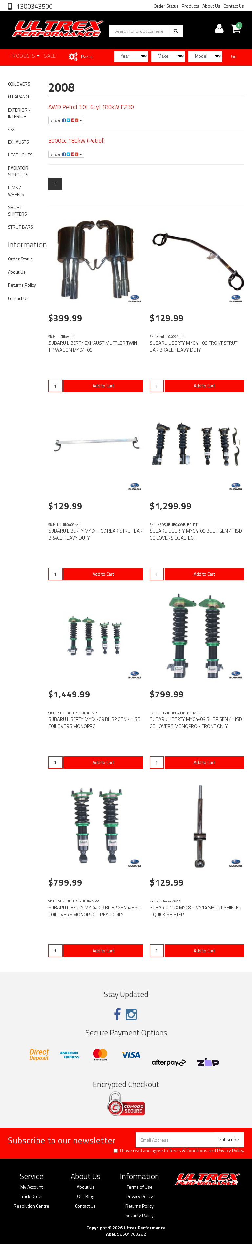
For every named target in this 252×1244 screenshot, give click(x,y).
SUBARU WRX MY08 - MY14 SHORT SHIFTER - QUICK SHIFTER (196, 911)
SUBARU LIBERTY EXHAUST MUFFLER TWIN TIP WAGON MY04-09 (92, 346)
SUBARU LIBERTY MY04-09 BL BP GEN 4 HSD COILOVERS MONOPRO (94, 722)
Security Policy (139, 1215)
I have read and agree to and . (179, 1150)
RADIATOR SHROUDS (18, 171)
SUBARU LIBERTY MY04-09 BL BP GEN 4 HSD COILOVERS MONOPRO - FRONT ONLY (196, 722)
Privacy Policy (230, 1150)
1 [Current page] (55, 183)
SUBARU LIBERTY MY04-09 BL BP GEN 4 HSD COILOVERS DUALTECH (196, 534)
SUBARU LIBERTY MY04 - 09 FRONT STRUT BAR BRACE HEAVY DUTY (193, 346)
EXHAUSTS (18, 141)
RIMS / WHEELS (16, 190)
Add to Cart (103, 385)
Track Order (31, 1196)
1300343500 (33, 6)
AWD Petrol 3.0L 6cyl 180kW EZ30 (91, 106)
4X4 (12, 129)
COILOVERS (19, 83)
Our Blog (85, 1196)
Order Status (166, 5)
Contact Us (233, 5)
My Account (31, 1187)
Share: (66, 120)
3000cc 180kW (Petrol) (76, 140)
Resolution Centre (31, 1206)
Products (190, 5)
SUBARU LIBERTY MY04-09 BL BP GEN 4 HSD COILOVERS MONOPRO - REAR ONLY (94, 911)
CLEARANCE (19, 96)
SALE (50, 56)
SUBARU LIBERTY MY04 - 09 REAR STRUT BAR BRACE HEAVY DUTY (95, 534)
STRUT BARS (20, 226)
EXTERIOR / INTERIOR (19, 113)
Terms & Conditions (188, 1150)
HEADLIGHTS (20, 154)
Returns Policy (22, 284)
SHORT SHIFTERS (17, 210)
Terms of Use (140, 1187)
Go (234, 56)
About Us (211, 5)
